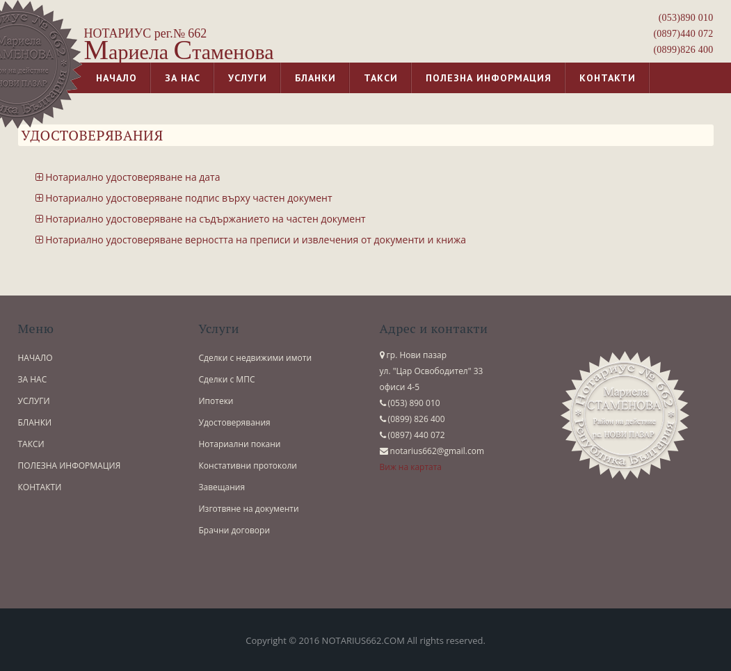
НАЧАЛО (35, 358)
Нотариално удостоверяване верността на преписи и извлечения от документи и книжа (250, 239)
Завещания (222, 487)
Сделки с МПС (227, 379)
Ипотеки (216, 401)
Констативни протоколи (248, 465)
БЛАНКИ (35, 422)
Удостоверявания (235, 422)
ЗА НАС (32, 379)
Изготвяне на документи (249, 509)
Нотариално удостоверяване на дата (127, 177)
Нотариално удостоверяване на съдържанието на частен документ (200, 218)
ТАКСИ (31, 444)
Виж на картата (411, 467)
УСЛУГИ (34, 401)
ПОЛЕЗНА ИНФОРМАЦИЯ (69, 465)
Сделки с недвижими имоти (255, 358)
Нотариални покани (240, 444)
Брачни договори (235, 530)
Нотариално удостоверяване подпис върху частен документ (183, 197)
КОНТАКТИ (40, 487)
